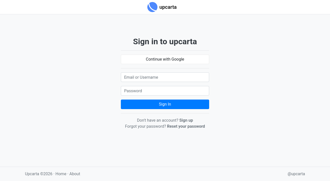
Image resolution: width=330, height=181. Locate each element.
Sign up (186, 120)
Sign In (165, 104)
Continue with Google (165, 59)
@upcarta (296, 173)
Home (61, 173)
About (74, 173)
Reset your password (186, 126)
